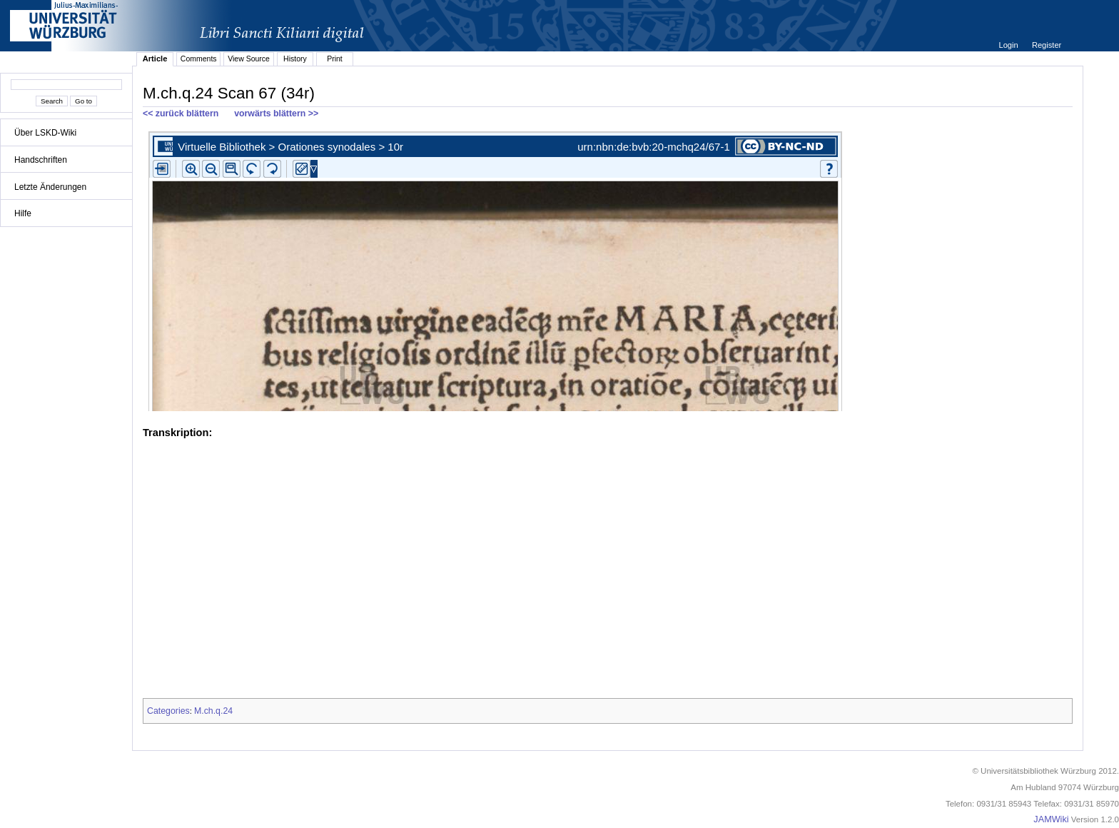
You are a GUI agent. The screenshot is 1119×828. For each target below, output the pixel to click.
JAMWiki (1050, 819)
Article (155, 58)
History (295, 58)
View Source (249, 58)
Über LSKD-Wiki (45, 133)
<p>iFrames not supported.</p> (608, 268)
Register (1046, 45)
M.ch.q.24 (213, 711)
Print (335, 58)
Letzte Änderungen (50, 187)
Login (1009, 45)
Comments (199, 58)
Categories (168, 711)
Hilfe (22, 213)
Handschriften (40, 160)
